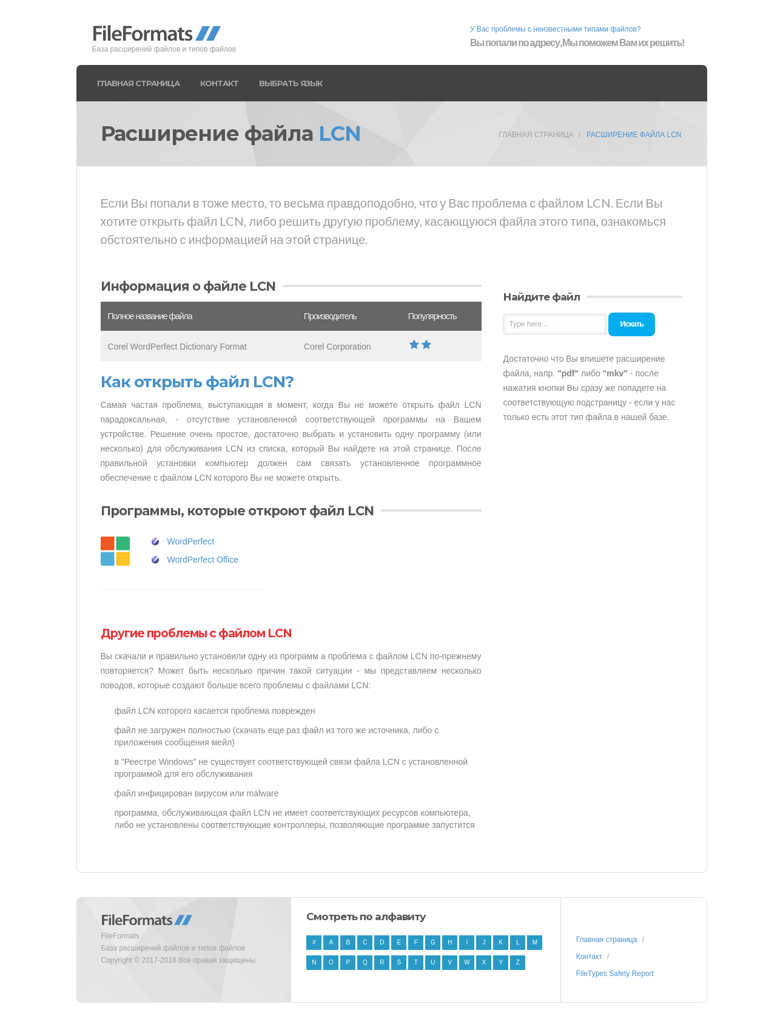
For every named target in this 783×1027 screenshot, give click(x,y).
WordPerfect (191, 541)
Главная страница (138, 83)
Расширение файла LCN (634, 134)
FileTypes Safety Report (615, 973)
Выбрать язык (290, 83)
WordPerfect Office (203, 559)
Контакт (219, 83)
